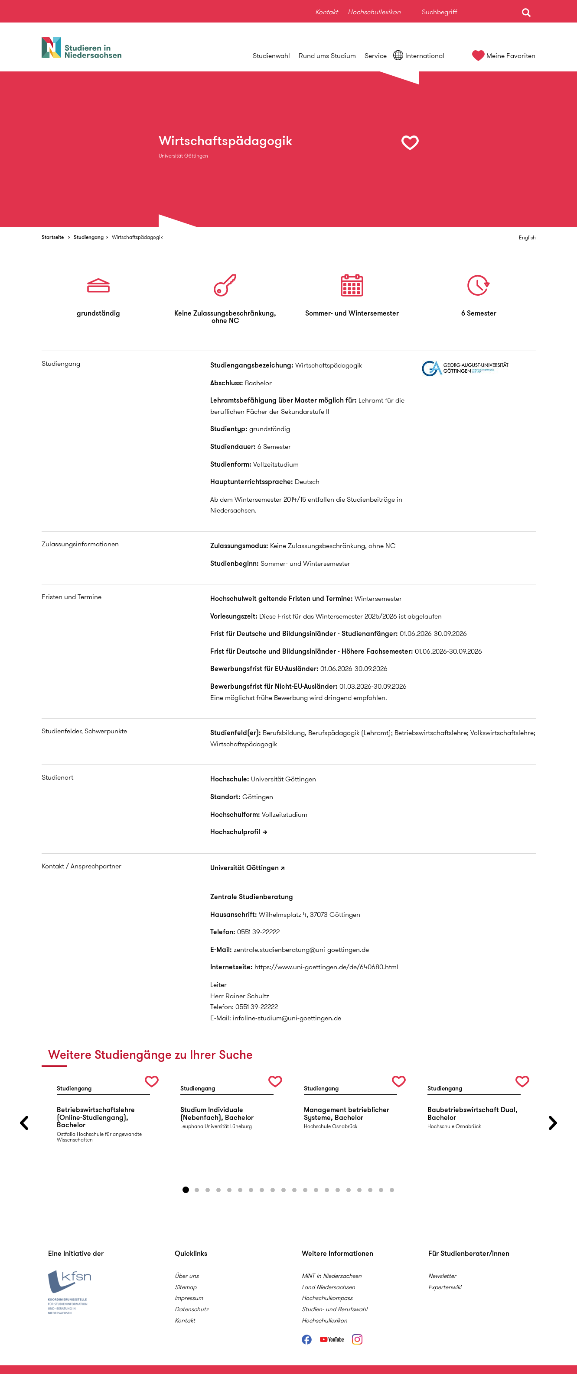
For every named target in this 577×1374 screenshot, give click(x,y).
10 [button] (283, 1190)
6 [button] (240, 1190)
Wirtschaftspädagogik (137, 237)
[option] (288, 149)
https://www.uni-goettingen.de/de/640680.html (326, 967)
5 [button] (229, 1190)
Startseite (53, 237)
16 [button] (348, 1190)
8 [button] (261, 1190)
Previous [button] (24, 1122)
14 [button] (326, 1190)
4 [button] (218, 1190)
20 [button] (391, 1190)
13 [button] (316, 1190)
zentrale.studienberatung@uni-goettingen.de (301, 950)
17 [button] (359, 1190)
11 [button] (294, 1190)
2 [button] (196, 1190)
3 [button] (207, 1190)
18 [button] (370, 1190)
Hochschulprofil (235, 832)
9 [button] (272, 1190)
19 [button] (381, 1190)
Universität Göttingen (244, 868)
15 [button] (337, 1190)
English (527, 237)
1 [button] (186, 1190)
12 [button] (305, 1190)
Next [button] (553, 1122)
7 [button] (251, 1190)
